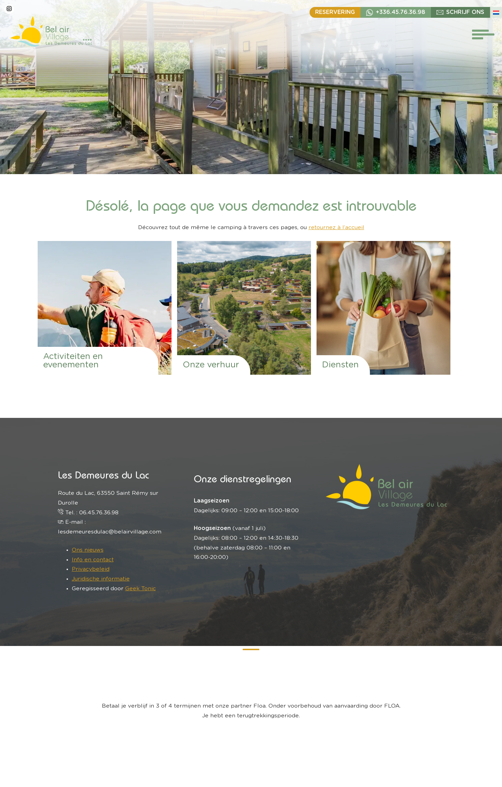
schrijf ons (465, 12)
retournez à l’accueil (336, 227)
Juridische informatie (101, 579)
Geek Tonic (140, 588)
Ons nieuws (88, 550)
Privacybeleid (90, 569)
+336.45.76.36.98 (400, 12)
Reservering (335, 12)
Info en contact (93, 559)
